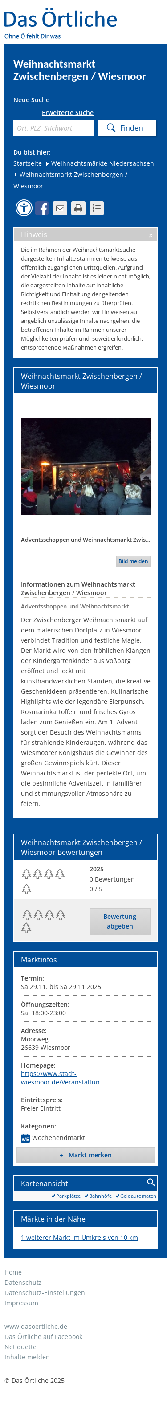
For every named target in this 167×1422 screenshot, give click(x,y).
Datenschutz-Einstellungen (44, 1292)
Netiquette (20, 1347)
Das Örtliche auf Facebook (43, 1336)
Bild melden (133, 561)
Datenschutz (23, 1282)
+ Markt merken (86, 1155)
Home (13, 1272)
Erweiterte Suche (68, 113)
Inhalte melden (27, 1357)
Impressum (21, 1303)
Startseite (27, 163)
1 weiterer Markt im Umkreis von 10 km (79, 1237)
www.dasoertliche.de (35, 1326)
